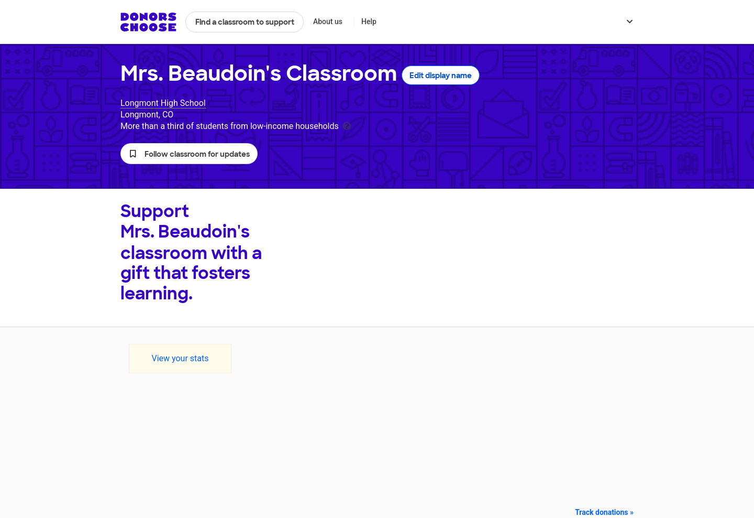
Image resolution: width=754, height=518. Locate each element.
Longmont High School (163, 103)
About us (327, 21)
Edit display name (440, 75)
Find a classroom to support (244, 22)
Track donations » (604, 512)
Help (368, 21)
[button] (189, 153)
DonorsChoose (148, 22)
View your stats (179, 358)
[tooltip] (346, 125)
